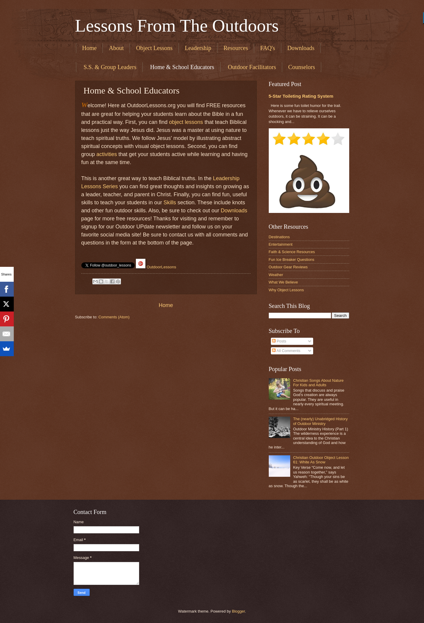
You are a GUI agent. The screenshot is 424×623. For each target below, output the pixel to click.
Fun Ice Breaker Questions (291, 259)
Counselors (301, 67)
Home (89, 48)
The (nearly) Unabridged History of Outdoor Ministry (320, 421)
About (116, 48)
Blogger (238, 611)
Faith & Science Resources (292, 252)
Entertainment (281, 244)
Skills (170, 202)
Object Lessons (154, 48)
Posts (279, 341)
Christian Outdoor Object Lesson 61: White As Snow (321, 459)
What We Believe (283, 282)
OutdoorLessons (161, 267)
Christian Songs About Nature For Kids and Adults (318, 382)
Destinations (279, 237)
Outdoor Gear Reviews (288, 267)
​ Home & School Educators (181, 67)
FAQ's (267, 48)
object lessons (186, 122)
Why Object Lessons (286, 290)
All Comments (286, 350)
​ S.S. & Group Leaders (109, 67)
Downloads (300, 48)
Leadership (198, 48)
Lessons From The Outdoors (177, 25)
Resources (235, 48)
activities (107, 154)
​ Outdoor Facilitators (251, 67)
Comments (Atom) (113, 317)
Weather (276, 274)
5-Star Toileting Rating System (301, 96)
